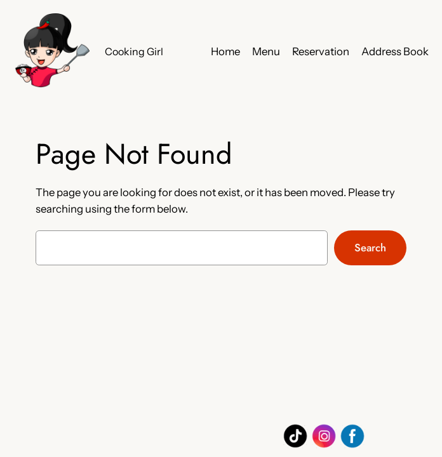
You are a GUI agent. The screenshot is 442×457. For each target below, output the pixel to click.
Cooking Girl (134, 51)
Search (370, 247)
